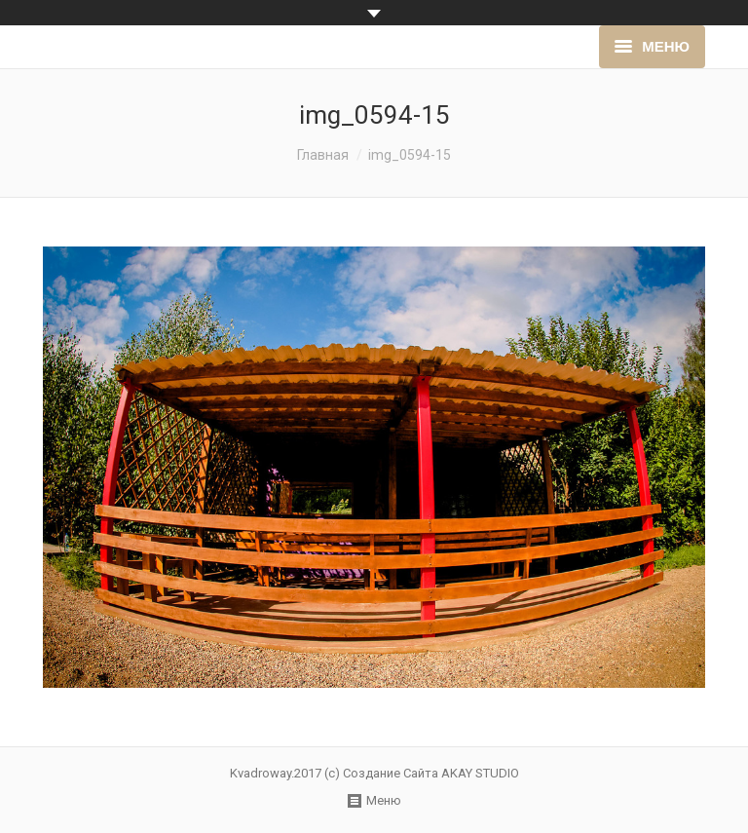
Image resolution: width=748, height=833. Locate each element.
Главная (323, 155)
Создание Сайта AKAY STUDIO (431, 773)
